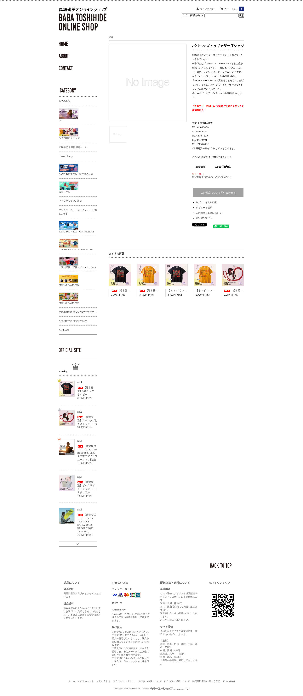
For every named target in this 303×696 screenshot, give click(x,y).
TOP (111, 37)
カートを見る (234, 9)
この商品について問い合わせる (218, 192)
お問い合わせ (103, 681)
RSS (225, 681)
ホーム (71, 681)
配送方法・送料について (177, 681)
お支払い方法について (150, 681)
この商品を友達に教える (208, 212)
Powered (166, 688)
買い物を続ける (204, 218)
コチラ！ (227, 157)
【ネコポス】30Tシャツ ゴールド (215, 290)
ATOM (231, 681)
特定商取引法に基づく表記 (206, 681)
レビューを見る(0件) (206, 202)
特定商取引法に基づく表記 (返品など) (211, 177)
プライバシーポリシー (124, 681)
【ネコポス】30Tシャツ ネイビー (187, 290)
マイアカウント (208, 9)
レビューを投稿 (204, 207)
